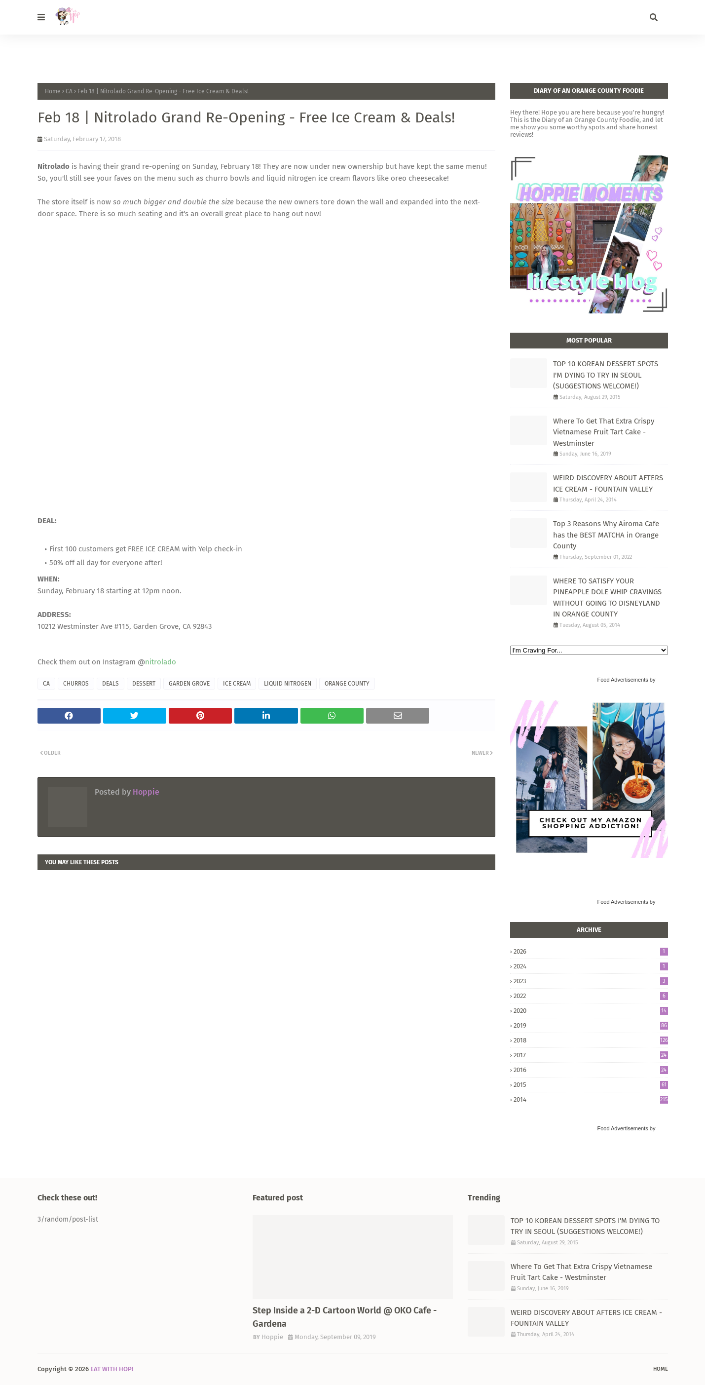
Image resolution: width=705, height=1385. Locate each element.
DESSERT (143, 683)
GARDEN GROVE (189, 683)
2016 (591, 1070)
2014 (591, 1099)
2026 (591, 951)
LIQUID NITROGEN (287, 683)
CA (69, 91)
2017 (591, 1055)
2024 (591, 966)
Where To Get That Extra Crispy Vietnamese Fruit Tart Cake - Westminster (603, 432)
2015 (591, 1084)
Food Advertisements (622, 680)
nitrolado (160, 661)
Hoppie (145, 792)
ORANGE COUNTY (347, 683)
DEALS (110, 683)
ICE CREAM (237, 683)
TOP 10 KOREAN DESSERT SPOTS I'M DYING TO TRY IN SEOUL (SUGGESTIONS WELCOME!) (605, 374)
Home (53, 91)
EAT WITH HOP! (111, 1369)
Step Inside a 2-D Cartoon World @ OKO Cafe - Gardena (345, 1317)
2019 (591, 1025)
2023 (591, 981)
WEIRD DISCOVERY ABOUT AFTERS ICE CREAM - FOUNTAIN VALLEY (608, 483)
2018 (591, 1040)
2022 (591, 996)
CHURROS (76, 683)
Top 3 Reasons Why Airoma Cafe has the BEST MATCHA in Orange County (606, 534)
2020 (591, 1010)
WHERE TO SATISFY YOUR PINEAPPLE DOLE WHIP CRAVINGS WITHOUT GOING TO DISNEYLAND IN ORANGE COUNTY (607, 598)
